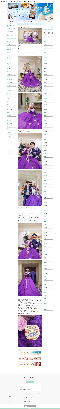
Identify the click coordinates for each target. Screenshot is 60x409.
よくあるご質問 (41, 393)
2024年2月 (45, 55)
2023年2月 (45, 66)
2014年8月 (45, 210)
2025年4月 (45, 41)
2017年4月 (45, 164)
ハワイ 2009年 (9, 82)
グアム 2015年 (9, 115)
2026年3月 (45, 38)
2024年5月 (45, 52)
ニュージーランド (9, 109)
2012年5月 (45, 249)
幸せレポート (24, 1)
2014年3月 (45, 216)
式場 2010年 (9, 66)
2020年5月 (45, 109)
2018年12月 (45, 134)
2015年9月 (45, 194)
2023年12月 (45, 57)
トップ (9, 393)
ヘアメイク (25, 396)
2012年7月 (45, 246)
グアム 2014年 (9, 87)
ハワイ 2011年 (9, 79)
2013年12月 (45, 221)
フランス (8, 104)
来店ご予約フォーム (42, 395)
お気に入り (9, 401)
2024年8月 (45, 49)
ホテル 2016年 (9, 41)
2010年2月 (45, 292)
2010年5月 (45, 287)
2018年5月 (45, 145)
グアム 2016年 (9, 85)
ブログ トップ (11, 21)
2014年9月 (45, 208)
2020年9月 (45, 104)
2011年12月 (45, 257)
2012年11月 (45, 240)
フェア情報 (9, 136)
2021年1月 (45, 98)
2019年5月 (45, 126)
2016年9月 (45, 175)
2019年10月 (45, 120)
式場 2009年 (9, 68)
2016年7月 (45, 178)
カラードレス (9, 134)
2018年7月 (45, 142)
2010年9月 (45, 281)
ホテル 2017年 (9, 123)
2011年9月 (45, 262)
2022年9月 (45, 71)
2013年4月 (45, 232)
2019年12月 (45, 117)
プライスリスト (9, 138)
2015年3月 (45, 202)
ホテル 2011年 (9, 49)
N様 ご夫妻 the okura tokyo (10, 25)
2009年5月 (45, 306)
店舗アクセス (36, 1)
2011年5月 (45, 268)
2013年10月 (45, 224)
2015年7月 (45, 197)
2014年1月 (45, 219)
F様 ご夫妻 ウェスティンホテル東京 (11, 35)
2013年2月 (45, 235)
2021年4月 (45, 93)
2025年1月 (45, 44)
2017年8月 (45, 158)
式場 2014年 (9, 60)
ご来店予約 (48, 21)
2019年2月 (45, 131)
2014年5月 (45, 213)
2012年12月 (45, 238)
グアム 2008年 (9, 96)
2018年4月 (45, 147)
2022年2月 (45, 79)
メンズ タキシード (26, 397)
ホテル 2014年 (9, 44)
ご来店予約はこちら (30, 381)
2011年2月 (45, 273)
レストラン (8, 55)
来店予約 (52, 1)
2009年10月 (45, 298)
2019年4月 (45, 128)
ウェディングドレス (10, 132)
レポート (22, 25)
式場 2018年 (8, 128)
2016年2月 (45, 186)
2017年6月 (45, 161)
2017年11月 (45, 153)
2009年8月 (45, 301)
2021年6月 (45, 90)
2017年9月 (45, 156)
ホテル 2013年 (9, 46)
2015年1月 (45, 205)
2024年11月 (45, 46)
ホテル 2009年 (9, 52)
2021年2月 (45, 96)
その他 (8, 112)
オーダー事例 (19, 1)
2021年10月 (45, 85)
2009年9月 (45, 300)
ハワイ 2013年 (9, 76)
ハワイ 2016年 (9, 71)
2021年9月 (45, 87)
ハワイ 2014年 (9, 74)
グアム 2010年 (9, 93)
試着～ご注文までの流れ (27, 401)
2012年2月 (45, 254)
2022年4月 (45, 76)
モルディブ (8, 106)
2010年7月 (45, 284)
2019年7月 (45, 123)
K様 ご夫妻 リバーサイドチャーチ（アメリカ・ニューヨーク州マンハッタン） (11, 28)
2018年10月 (45, 137)
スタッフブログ (30, 1)
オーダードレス (10, 396)
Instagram (33, 406)
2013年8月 (45, 227)
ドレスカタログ (13, 1)
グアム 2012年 (9, 90)
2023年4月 (45, 63)
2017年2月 (45, 167)
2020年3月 (45, 112)
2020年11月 (45, 101)
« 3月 (44, 34)
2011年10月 (45, 260)
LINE (26, 406)
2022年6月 (45, 74)
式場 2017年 (8, 126)
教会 (7, 101)
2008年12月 (45, 311)
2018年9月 (45, 139)
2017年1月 (45, 169)
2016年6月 (45, 180)
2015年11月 (45, 191)
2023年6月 (45, 60)
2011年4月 (45, 270)
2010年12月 (45, 276)
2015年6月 (45, 199)
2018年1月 (45, 150)
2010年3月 (45, 290)
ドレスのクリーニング (26, 398)
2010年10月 (45, 279)
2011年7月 (45, 265)
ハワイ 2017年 (9, 117)
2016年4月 (45, 183)
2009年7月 (45, 303)
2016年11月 (45, 172)
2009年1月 (45, 309)
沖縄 (7, 98)
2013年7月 (45, 229)
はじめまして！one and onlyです (21, 21)
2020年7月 (45, 106)
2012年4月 (45, 251)
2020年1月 (45, 115)
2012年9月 (45, 243)
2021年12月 (45, 82)
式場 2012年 (9, 63)
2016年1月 (45, 188)
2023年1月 (45, 68)
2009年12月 (45, 295)
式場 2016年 (9, 57)
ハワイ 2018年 (9, 120)
